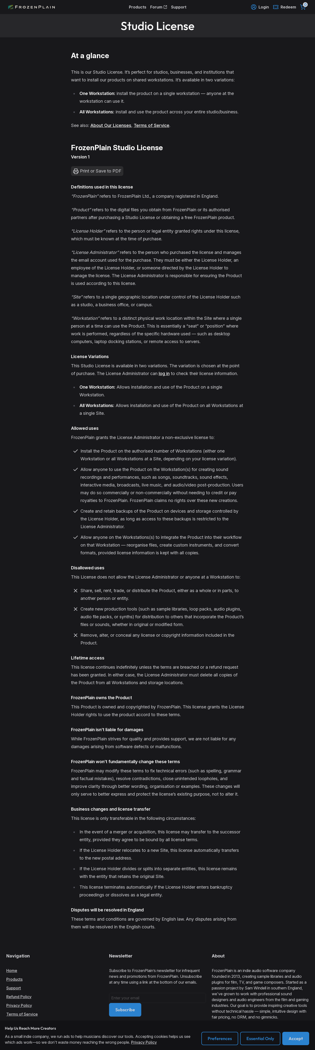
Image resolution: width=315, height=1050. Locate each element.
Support (178, 7)
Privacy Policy (19, 1005)
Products (137, 7)
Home (11, 970)
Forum (158, 7)
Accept (296, 1038)
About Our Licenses (110, 125)
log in (164, 373)
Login (260, 7)
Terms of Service (151, 125)
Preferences (220, 1038)
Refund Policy (19, 996)
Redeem (284, 7)
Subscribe (125, 1009)
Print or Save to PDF (97, 171)
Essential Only (260, 1038)
